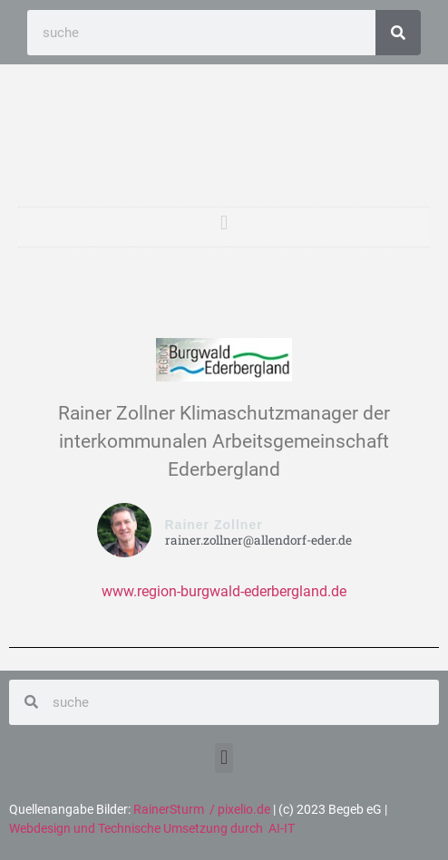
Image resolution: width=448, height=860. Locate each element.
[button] (223, 222)
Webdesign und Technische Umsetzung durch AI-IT (152, 828)
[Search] (398, 32)
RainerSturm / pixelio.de (201, 809)
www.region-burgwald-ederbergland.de (224, 591)
